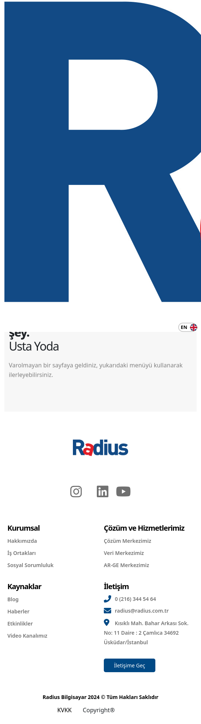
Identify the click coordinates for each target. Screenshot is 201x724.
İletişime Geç (129, 665)
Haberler (18, 611)
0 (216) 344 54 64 (135, 598)
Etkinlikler (20, 623)
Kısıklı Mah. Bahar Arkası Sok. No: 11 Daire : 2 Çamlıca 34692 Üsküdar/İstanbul (146, 633)
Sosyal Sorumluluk (30, 565)
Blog (13, 599)
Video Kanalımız (27, 635)
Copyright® (99, 710)
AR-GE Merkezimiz (126, 565)
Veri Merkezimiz (124, 552)
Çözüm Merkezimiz (127, 540)
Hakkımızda (22, 540)
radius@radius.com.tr (142, 610)
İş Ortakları (21, 552)
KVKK (64, 710)
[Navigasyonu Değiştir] (9, 327)
